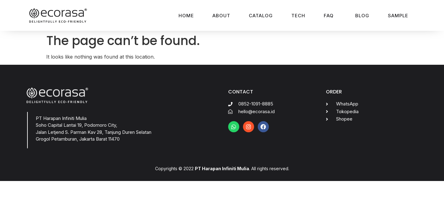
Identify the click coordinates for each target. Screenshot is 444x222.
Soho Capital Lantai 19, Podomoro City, (76, 125)
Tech (298, 15)
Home (186, 15)
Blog (362, 15)
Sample (398, 15)
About (221, 15)
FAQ (329, 15)
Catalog (261, 15)
